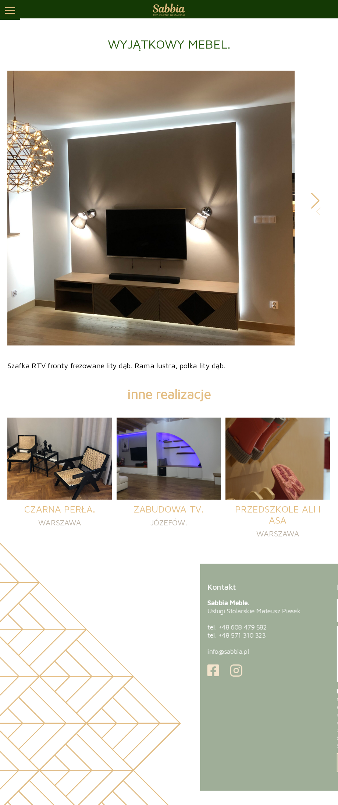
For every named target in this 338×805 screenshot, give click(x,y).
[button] (315, 201)
